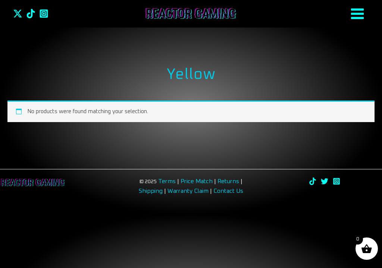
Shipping (151, 191)
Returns (229, 181)
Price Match (197, 181)
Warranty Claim (188, 191)
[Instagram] (43, 13)
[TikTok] (30, 13)
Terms (167, 181)
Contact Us (228, 191)
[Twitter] (17, 13)
